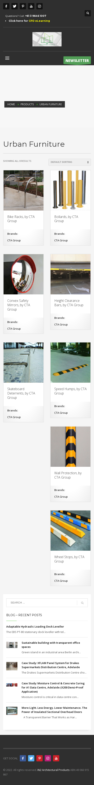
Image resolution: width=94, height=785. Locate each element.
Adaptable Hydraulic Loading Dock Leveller (35, 626)
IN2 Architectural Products (53, 770)
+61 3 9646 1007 (35, 15)
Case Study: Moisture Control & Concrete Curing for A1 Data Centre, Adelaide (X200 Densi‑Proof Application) (53, 687)
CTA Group (14, 240)
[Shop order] (69, 162)
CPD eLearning (39, 20)
